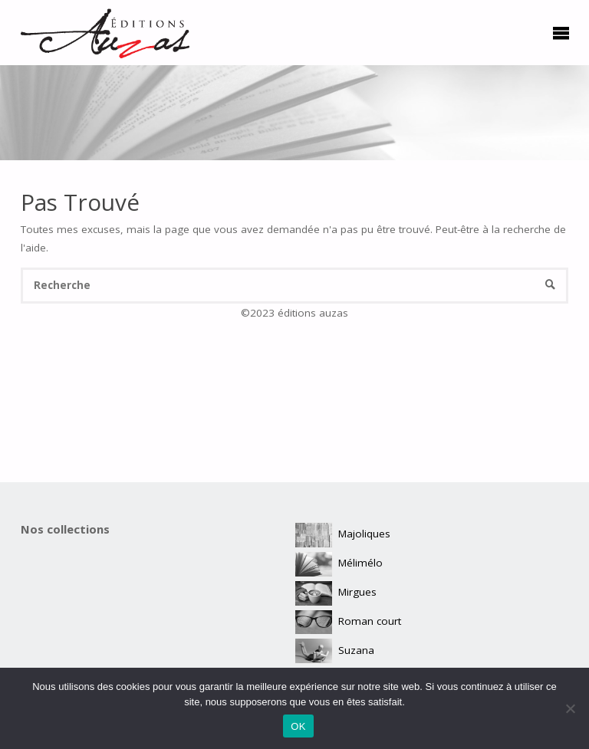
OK (298, 726)
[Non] (569, 708)
